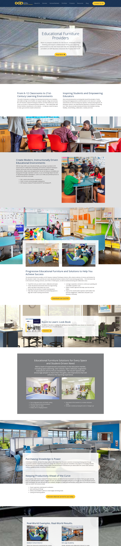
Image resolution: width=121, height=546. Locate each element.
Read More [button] (59, 55)
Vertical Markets (54, 3)
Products (72, 3)
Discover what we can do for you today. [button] (60, 497)
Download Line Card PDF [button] (60, 298)
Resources (80, 3)
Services (44, 3)
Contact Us (98, 3)
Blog (87, 3)
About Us (37, 3)
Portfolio (64, 3)
